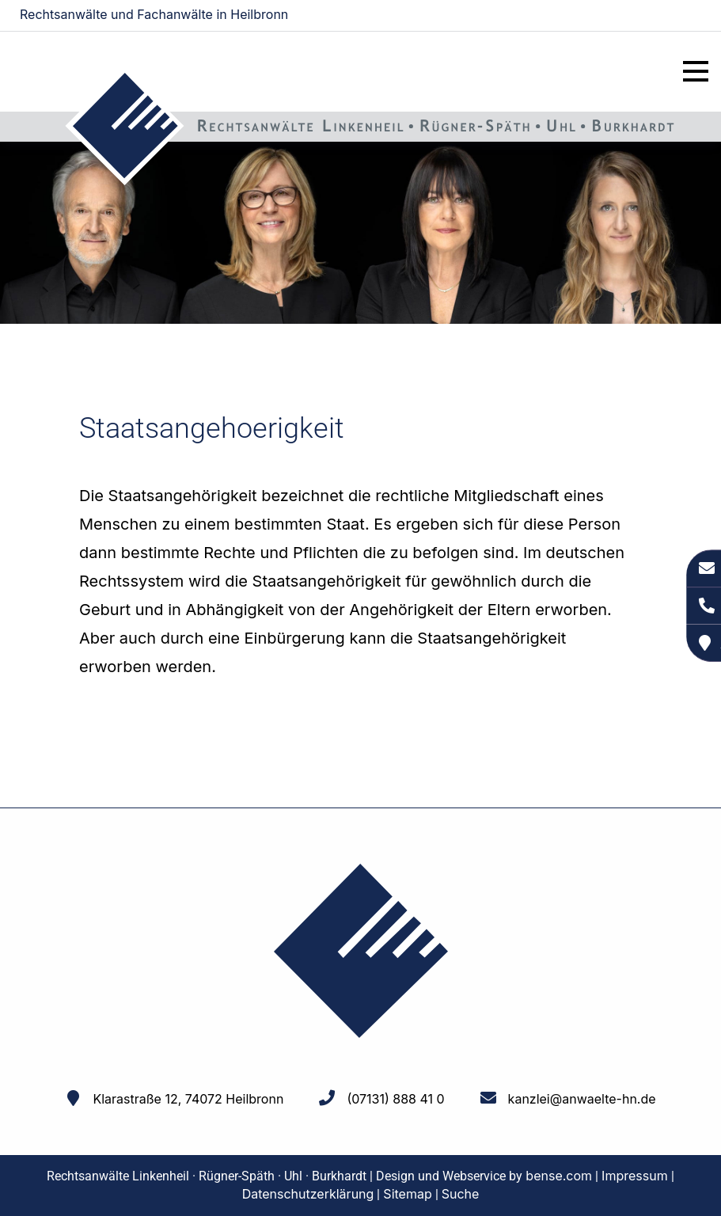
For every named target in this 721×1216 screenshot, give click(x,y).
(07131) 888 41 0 (395, 1099)
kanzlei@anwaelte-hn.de (635, 16)
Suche (461, 1194)
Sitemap (407, 1194)
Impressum (634, 1176)
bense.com (559, 1176)
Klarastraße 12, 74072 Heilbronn (188, 1099)
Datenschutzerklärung (308, 1194)
